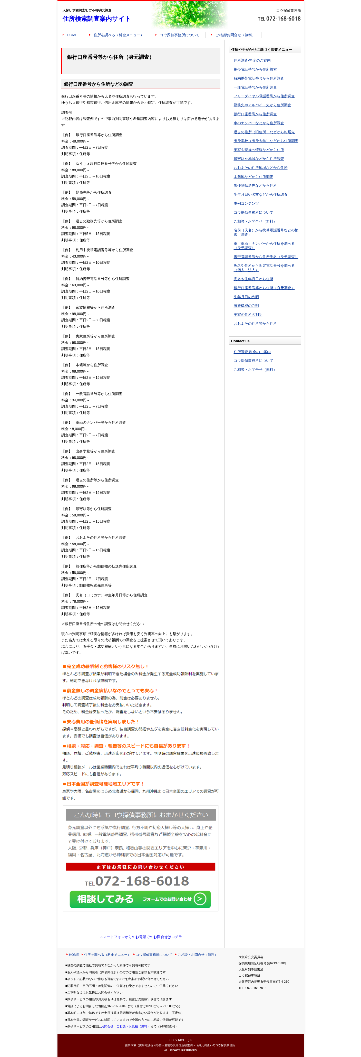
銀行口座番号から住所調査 (255, 114)
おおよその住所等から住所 (255, 324)
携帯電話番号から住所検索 (255, 69)
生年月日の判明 (246, 297)
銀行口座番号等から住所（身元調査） (264, 288)
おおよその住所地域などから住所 (261, 168)
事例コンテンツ (246, 203)
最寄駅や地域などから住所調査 (259, 159)
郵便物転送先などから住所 (255, 185)
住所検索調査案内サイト (97, 18)
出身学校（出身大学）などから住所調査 (266, 141)
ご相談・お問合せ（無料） (255, 221)
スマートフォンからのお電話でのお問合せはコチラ (141, 937)
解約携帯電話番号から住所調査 (259, 78)
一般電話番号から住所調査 (255, 87)
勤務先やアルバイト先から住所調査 (262, 105)
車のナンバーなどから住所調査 (259, 123)
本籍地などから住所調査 (253, 177)
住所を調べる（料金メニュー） (119, 35)
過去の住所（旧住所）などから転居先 (264, 132)
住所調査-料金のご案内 (252, 60)
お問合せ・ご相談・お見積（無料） (125, 1026)
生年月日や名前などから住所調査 (261, 194)
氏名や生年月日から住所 (253, 279)
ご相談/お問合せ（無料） (235, 35)
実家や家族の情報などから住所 (259, 150)
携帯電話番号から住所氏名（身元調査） (266, 257)
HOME (72, 35)
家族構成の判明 (246, 306)
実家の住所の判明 (248, 315)
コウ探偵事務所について (179, 35)
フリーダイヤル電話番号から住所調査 (264, 96)
